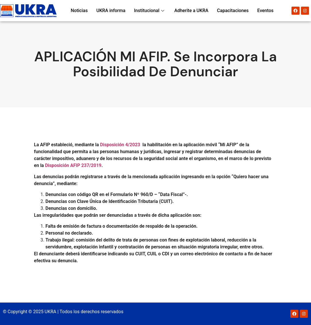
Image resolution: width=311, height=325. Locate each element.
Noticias (79, 10)
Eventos (265, 10)
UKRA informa (110, 10)
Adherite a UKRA (191, 10)
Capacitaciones (233, 10)
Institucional (150, 10)
